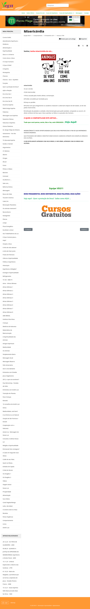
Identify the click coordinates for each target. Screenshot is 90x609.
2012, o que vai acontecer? (11, 379)
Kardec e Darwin (8, 144)
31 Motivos (6, 151)
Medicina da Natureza (9, 326)
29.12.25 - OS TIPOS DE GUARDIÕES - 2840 (10, 543)
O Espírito (6, 69)
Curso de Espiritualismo (65, 13)
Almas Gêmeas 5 (8, 301)
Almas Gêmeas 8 (8, 312)
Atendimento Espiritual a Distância (10, 42)
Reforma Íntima (7, 187)
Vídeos (5, 481)
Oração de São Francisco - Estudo (11, 420)
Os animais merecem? (9, 208)
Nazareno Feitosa (8, 119)
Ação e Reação (7, 90)
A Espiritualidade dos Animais (9, 338)
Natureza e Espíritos (9, 123)
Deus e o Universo (8, 54)
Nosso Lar (6, 488)
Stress (4, 408)
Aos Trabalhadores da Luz (11, 233)
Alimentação (6, 495)
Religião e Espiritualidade (10, 445)
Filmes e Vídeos (7, 169)
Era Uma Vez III (7, 101)
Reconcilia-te (7, 212)
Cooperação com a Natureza (8, 426)
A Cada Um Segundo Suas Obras (11, 454)
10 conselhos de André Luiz (11, 404)
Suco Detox (6, 499)
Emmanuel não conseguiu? (11, 449)
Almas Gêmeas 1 (8, 287)
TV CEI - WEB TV (7, 280)
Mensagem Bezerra (9, 361)
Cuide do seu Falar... (9, 459)
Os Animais (6, 351)
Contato (86, 13)
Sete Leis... (6, 183)
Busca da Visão (7, 194)
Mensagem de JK (8, 358)
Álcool (5, 162)
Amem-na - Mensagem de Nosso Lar (11, 433)
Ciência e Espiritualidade (10, 258)
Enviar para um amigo (67, 39)
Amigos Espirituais (8, 343)
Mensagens (79, 13)
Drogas (5, 158)
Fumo (4, 165)
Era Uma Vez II (7, 97)
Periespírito (6, 72)
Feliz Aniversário (8, 365)
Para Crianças (7, 397)
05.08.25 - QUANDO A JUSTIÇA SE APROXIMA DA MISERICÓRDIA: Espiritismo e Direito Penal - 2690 (11, 553)
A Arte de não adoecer (9, 247)
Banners (5, 172)
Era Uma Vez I (7, 94)
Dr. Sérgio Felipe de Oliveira (11, 130)
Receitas (5, 513)
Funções (5, 83)
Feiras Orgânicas (8, 517)
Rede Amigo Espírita (9, 108)
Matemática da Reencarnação (7, 331)
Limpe (5, 223)
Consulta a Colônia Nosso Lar (10, 440)
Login (6, 602)
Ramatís (5, 400)
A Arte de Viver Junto (9, 251)
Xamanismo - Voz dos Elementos (9, 135)
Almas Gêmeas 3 (8, 294)
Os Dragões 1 (7, 474)
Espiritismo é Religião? (10, 269)
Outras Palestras (8, 126)
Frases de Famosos (8, 255)
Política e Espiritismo (9, 262)
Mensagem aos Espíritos (10, 115)
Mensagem (6, 190)
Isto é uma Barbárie (9, 369)
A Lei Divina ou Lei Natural (11, 415)
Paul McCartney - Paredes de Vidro (10, 384)
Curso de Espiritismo (52, 13)
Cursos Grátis (7, 37)
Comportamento (8, 520)
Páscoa (5, 219)
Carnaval (5, 176)
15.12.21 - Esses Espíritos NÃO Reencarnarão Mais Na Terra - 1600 (10, 591)
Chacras (5, 76)
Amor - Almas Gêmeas (9, 283)
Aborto (5, 154)
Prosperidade (7, 492)
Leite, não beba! (8, 506)
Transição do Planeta (9, 393)
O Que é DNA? (7, 65)
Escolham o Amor (8, 230)
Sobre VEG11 (30, 13)
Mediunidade (7, 347)
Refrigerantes (7, 276)
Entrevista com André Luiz (11, 390)
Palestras (5, 112)
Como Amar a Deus (9, 58)
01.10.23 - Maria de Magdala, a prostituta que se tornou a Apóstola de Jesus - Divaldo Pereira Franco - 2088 (11, 578)
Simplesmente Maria (9, 354)
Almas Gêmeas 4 (8, 298)
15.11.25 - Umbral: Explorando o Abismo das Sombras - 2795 (10, 565)
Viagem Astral (7, 484)
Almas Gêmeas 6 (8, 305)
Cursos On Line (40, 13)
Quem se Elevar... (8, 463)
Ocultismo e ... (7, 180)
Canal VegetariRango (9, 502)
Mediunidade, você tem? (10, 411)
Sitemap (13, 602)
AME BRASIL (6, 316)
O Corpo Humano (8, 62)
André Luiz (6, 527)
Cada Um (5, 201)
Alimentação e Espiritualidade (7, 49)
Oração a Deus (7, 244)
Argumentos (6, 147)
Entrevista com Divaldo (10, 372)
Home (23, 13)
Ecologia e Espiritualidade (11, 272)
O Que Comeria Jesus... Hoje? (10, 238)
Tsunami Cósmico (8, 198)
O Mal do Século (8, 470)
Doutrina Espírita (8, 105)
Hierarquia (6, 265)
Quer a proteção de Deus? (11, 87)
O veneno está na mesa (10, 509)
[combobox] (57, 5)
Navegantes (6, 215)
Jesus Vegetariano (8, 376)
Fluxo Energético (8, 226)
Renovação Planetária (9, 205)
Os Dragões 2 (7, 477)
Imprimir (83, 39)
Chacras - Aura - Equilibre (10, 79)
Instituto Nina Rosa (9, 319)
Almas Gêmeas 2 (8, 290)
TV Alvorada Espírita (9, 140)
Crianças (5, 323)
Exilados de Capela (8, 466)
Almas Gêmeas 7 (8, 308)
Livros (4, 524)
